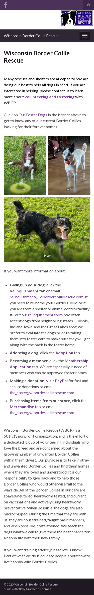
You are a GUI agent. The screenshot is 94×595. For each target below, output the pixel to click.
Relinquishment (24, 290)
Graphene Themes (38, 589)
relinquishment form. (45, 314)
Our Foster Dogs (33, 114)
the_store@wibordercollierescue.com (42, 392)
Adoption (64, 352)
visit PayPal (57, 380)
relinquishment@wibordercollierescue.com (46, 296)
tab (25, 406)
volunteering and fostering (49, 96)
